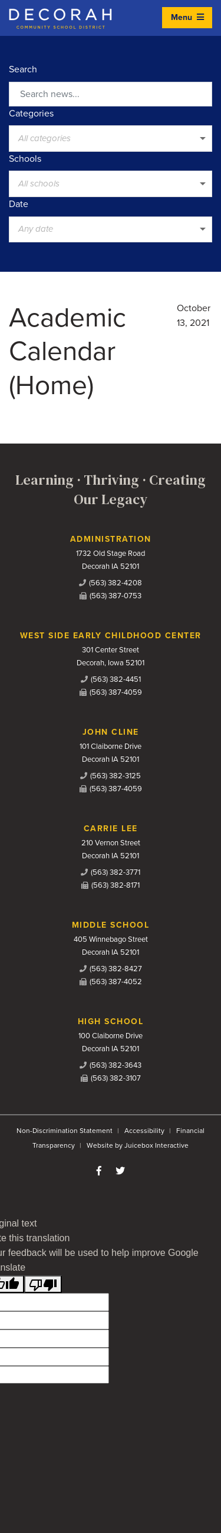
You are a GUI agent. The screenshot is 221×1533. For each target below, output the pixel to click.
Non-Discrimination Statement (65, 1131)
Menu (187, 17)
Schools (25, 159)
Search (23, 69)
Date (18, 204)
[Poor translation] (43, 1284)
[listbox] (110, 138)
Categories (31, 113)
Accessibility (144, 1131)
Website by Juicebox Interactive (138, 1145)
